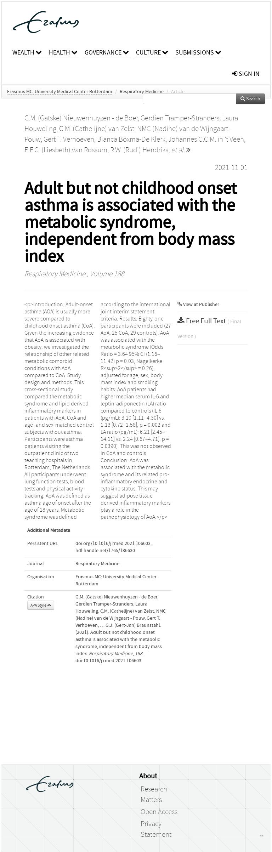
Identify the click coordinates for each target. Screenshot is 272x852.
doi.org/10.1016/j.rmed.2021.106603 (113, 543)
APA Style (40, 605)
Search (250, 99)
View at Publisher (198, 304)
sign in (246, 74)
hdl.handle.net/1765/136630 (105, 550)
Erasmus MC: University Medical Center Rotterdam (59, 92)
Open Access (159, 812)
